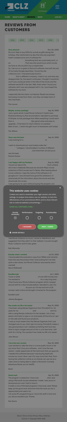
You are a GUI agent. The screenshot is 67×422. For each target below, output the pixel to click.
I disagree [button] (27, 227)
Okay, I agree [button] (47, 227)
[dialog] (33, 211)
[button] (33, 207)
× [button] (60, 188)
